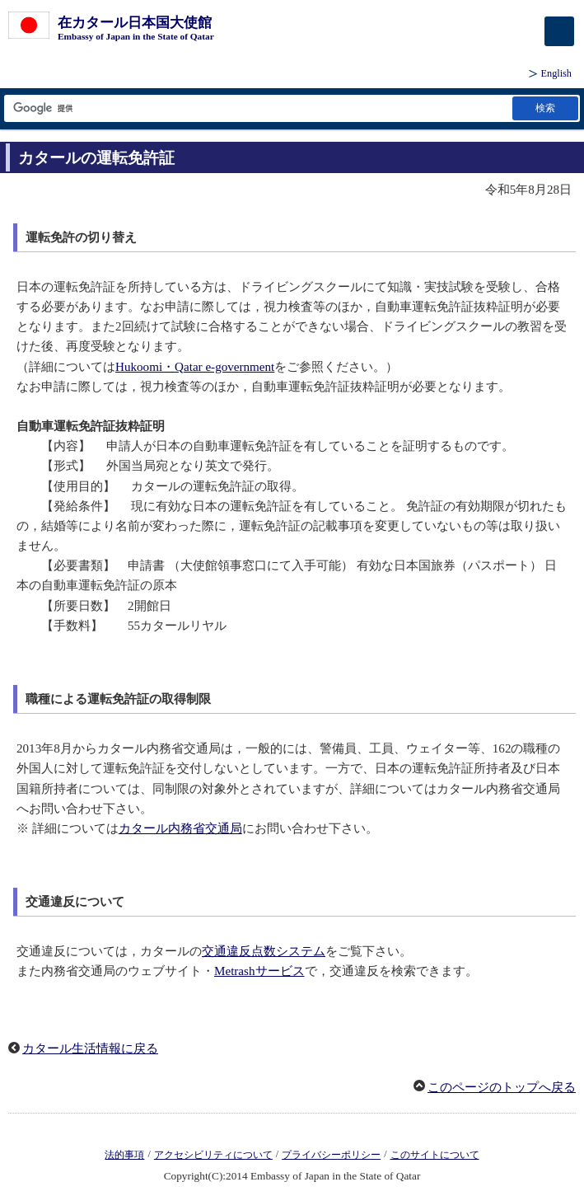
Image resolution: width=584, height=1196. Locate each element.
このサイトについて (434, 1155)
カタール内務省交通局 (180, 828)
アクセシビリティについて (213, 1155)
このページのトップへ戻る (501, 1087)
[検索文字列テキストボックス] (257, 108)
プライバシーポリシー (331, 1155)
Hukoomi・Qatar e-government (194, 366)
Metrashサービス (259, 971)
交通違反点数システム (263, 951)
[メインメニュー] (559, 31)
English (556, 73)
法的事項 (124, 1155)
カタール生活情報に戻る (90, 1048)
